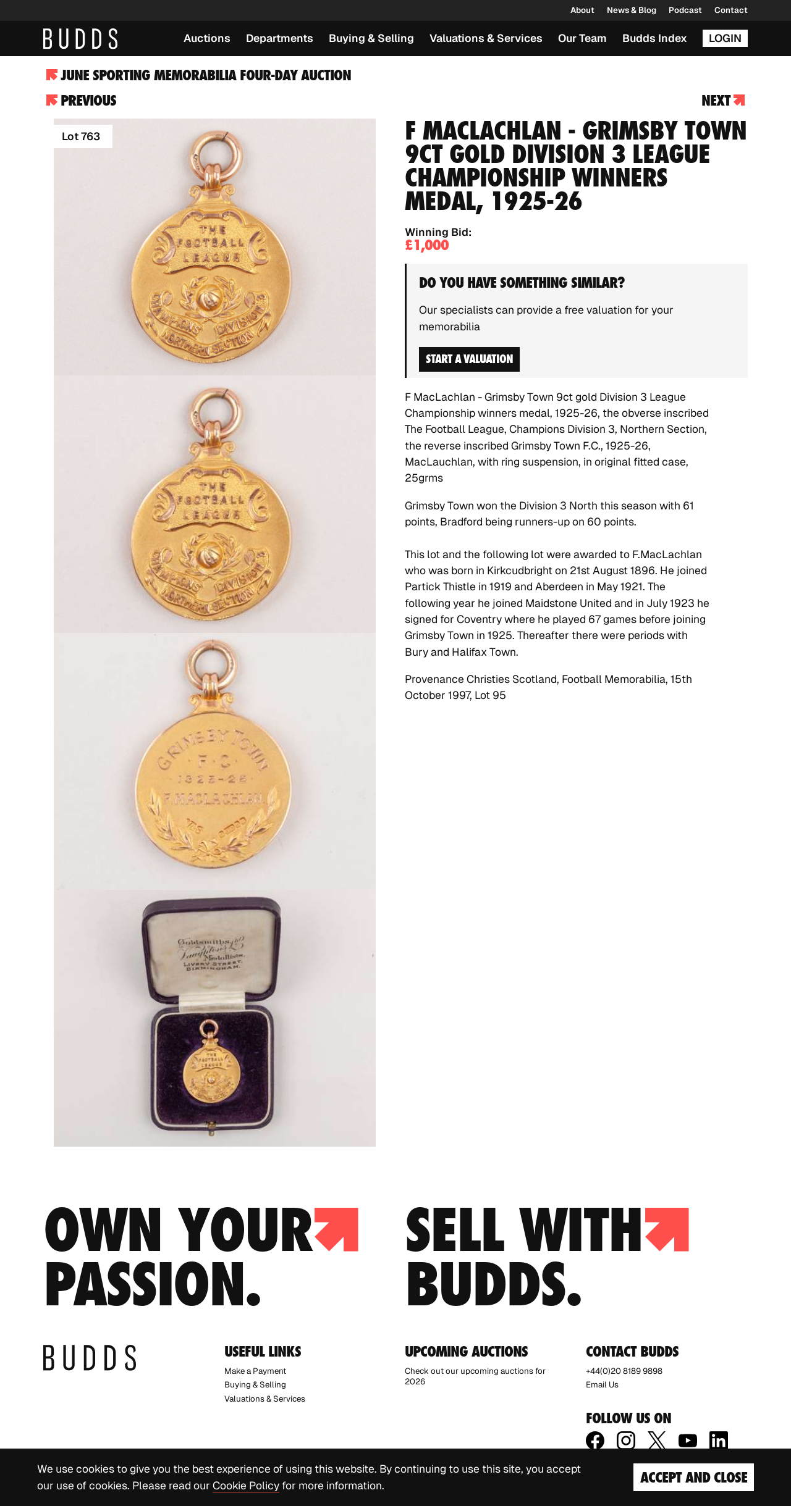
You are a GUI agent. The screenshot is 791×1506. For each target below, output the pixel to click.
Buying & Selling (371, 38)
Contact (731, 10)
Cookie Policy (246, 1485)
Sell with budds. (547, 1257)
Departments (279, 38)
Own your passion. (200, 1257)
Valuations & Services (486, 38)
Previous (81, 100)
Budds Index (654, 38)
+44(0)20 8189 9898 (624, 1371)
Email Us (602, 1384)
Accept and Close (693, 1477)
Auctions (207, 38)
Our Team (582, 38)
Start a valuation (469, 359)
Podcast (685, 10)
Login (725, 38)
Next (723, 100)
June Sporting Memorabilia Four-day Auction (198, 75)
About (582, 10)
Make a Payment (255, 1371)
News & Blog (631, 10)
